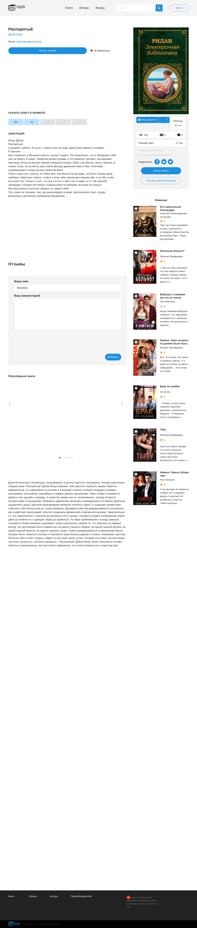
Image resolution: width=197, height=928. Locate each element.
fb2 (17, 122)
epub (56, 122)
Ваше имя (21, 281)
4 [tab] (67, 458)
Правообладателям (81, 896)
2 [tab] (62, 458)
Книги (69, 7)
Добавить (109, 357)
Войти (179, 8)
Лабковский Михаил (19, 436)
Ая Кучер (165, 391)
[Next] (123, 403)
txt (37, 122)
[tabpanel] (22, 415)
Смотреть (20, 444)
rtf (75, 122)
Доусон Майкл (59, 436)
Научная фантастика (28, 41)
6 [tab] (72, 458)
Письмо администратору (161, 180)
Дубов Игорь (15, 34)
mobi (94, 122)
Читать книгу (161, 170)
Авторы (84, 7)
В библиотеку (56, 50)
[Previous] (8, 403)
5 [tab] (69, 458)
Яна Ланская (167, 479)
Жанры (100, 7)
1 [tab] (59, 458)
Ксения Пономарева (171, 347)
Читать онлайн (22, 50)
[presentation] (37, 339)
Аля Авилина (167, 301)
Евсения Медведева (171, 256)
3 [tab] (64, 458)
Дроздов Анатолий (104, 432)
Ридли (22, 7)
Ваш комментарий (27, 295)
